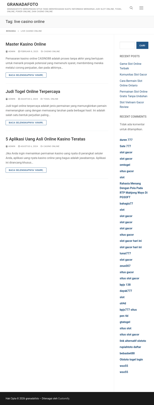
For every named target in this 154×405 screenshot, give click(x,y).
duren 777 (126, 140)
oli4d (123, 303)
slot (122, 177)
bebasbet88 (127, 353)
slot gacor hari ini (131, 241)
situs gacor (127, 171)
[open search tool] (131, 8)
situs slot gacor (129, 278)
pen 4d (124, 316)
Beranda (11, 31)
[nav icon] (141, 8)
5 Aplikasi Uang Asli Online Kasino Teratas (45, 139)
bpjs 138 (125, 284)
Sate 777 (125, 146)
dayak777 (126, 291)
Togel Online (49, 99)
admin (10, 51)
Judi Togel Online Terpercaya (33, 91)
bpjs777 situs (128, 309)
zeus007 (125, 266)
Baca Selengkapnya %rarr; (26, 75)
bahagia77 (126, 203)
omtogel (125, 165)
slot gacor (126, 152)
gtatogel (125, 322)
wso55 (124, 366)
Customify (63, 398)
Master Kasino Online (26, 44)
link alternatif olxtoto (133, 341)
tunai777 (125, 253)
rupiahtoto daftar (130, 347)
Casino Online (50, 51)
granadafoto (22, 4)
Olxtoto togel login (131, 359)
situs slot (125, 328)
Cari (142, 45)
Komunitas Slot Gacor (133, 74)
